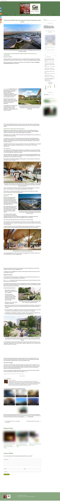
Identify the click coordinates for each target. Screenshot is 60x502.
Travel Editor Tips (18, 16)
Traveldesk (27, 24)
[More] (1, 22)
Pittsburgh (6, 90)
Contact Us (50, 16)
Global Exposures (31, 495)
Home (9, 16)
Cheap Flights (24, 24)
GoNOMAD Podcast (24, 415)
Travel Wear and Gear (23, 441)
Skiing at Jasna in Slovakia (48, 76)
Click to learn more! (50, 114)
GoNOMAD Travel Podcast (43, 16)
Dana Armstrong (12, 381)
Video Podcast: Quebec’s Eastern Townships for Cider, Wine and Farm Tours (50, 66)
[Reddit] (1, 14)
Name (5, 468)
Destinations (24, 16)
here (25, 372)
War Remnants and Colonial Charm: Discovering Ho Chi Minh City (50, 80)
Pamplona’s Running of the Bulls (49, 69)
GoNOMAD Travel (21, 494)
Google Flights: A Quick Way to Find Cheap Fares (14, 375)
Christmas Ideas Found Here (33, 422)
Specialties (29, 16)
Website (5, 471)
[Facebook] (1, 8)
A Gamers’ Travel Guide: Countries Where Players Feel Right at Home (9, 445)
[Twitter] (1, 11)
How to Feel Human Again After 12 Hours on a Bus (22, 444)
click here (26, 418)
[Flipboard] (1, 20)
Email (25, 468)
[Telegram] (1, 17)
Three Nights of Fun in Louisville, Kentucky (12, 423)
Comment (6, 458)
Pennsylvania (20, 24)
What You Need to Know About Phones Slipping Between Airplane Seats (49, 61)
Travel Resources (34, 16)
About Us (12, 16)
